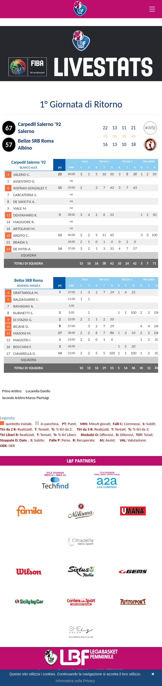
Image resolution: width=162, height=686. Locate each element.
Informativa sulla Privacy (75, 681)
